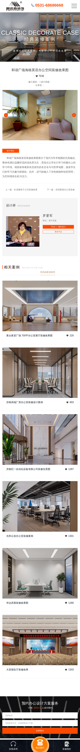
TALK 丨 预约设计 (58, 227)
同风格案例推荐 (47, 272)
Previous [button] (6, 115)
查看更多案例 (71, 272)
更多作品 (58, 232)
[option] (40, 115)
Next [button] (74, 115)
